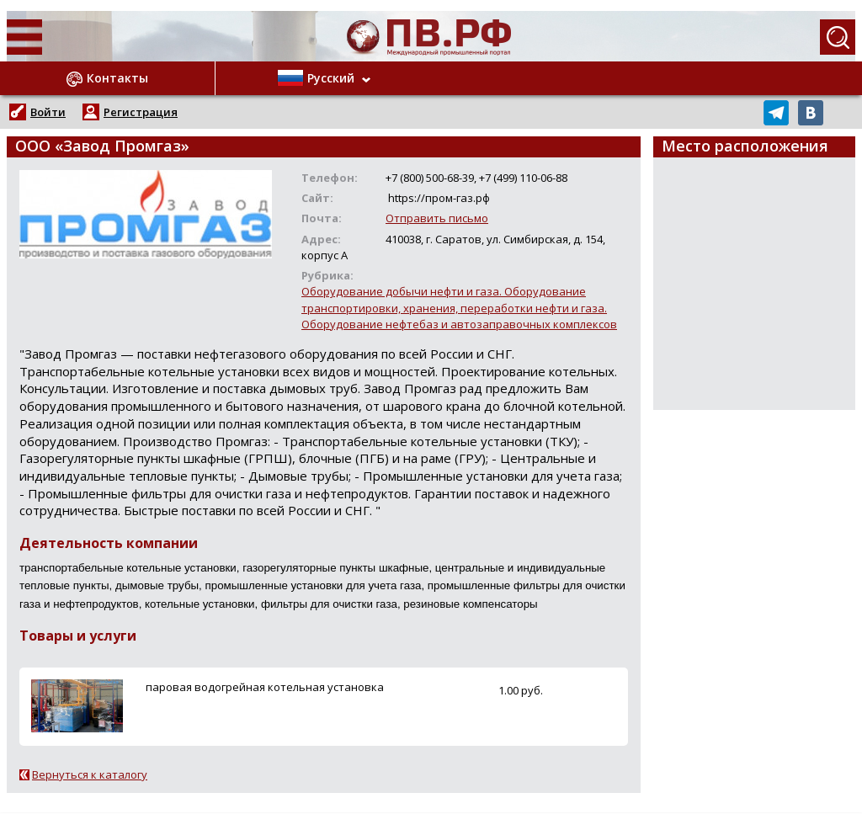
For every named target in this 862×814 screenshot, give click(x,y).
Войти (48, 112)
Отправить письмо (437, 218)
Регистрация (141, 112)
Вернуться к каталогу (89, 774)
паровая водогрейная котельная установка (265, 686)
